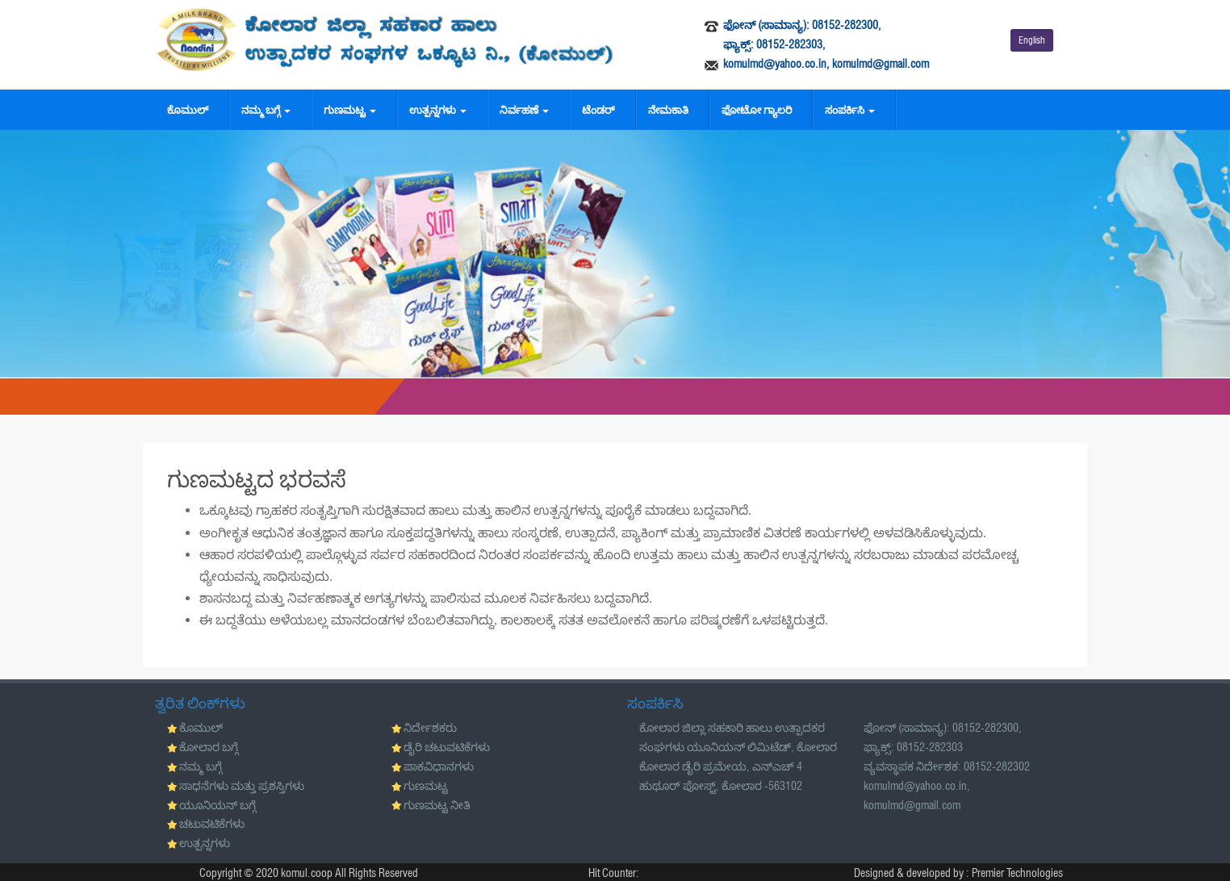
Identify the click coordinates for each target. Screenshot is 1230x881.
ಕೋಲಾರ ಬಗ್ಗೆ (208, 747)
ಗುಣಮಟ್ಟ (350, 109)
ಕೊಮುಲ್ (187, 109)
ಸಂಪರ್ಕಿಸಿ (850, 109)
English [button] (1032, 40)
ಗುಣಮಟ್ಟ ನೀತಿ (437, 805)
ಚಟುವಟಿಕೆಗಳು (212, 823)
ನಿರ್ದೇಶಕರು (430, 727)
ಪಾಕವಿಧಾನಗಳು (439, 766)
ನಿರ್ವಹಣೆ (524, 109)
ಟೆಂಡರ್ (598, 109)
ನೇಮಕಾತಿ (668, 109)
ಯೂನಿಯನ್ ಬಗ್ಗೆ (217, 805)
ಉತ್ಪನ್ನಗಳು (437, 109)
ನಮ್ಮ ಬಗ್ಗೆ (266, 109)
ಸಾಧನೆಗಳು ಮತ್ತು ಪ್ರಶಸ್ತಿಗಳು (241, 785)
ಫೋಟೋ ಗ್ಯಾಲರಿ (757, 109)
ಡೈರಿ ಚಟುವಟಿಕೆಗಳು (447, 747)
